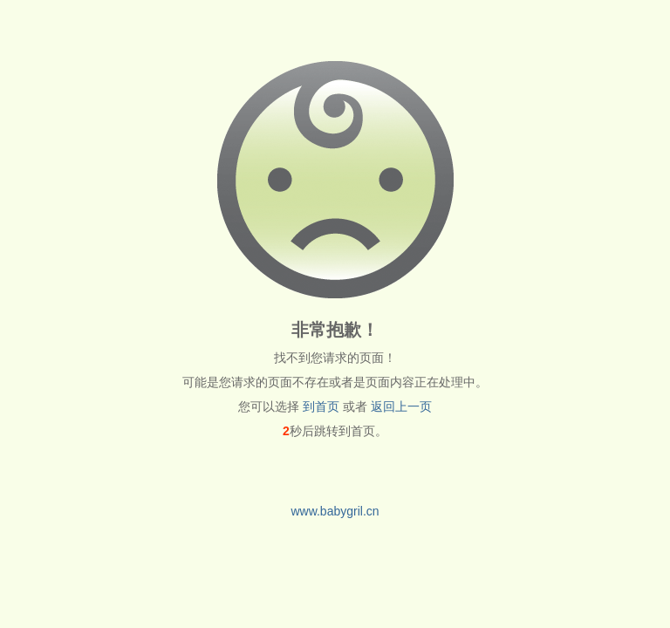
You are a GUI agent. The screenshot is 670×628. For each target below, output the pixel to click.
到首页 (321, 406)
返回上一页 (401, 406)
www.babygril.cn (335, 511)
